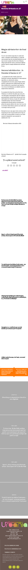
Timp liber (14, 425)
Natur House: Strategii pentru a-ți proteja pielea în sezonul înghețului (7, 372)
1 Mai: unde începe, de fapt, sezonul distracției (13, 357)
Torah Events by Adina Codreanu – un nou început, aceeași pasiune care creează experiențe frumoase (13, 266)
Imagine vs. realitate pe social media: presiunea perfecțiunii (11, 327)
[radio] (8, 165)
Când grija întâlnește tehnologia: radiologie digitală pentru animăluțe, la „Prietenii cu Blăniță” (13, 297)
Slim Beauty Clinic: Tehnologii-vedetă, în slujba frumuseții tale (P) (21, 372)
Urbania (3, 7)
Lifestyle (14, 394)
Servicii (14, 494)
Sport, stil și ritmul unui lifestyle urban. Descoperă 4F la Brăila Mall (12, 235)
